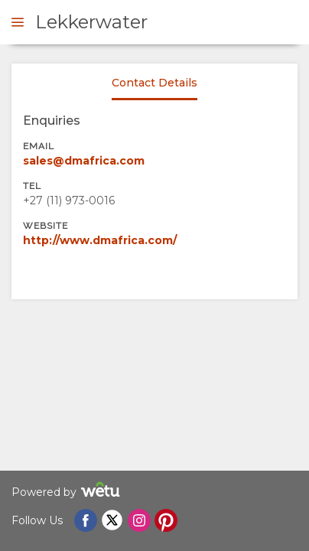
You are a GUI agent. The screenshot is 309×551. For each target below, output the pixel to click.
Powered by (67, 491)
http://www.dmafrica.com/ (100, 240)
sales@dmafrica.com (84, 161)
